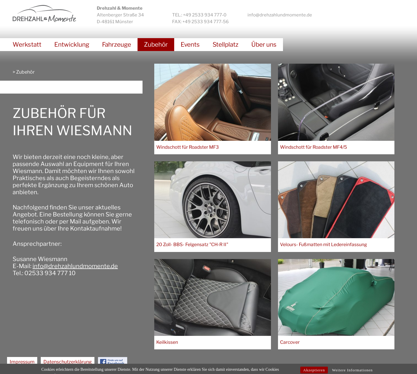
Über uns (264, 44)
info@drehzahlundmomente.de (280, 15)
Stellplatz (225, 44)
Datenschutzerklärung (67, 362)
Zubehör (156, 44)
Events (190, 44)
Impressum (22, 362)
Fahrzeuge (116, 44)
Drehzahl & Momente (44, 13)
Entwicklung (71, 44)
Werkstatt (27, 44)
